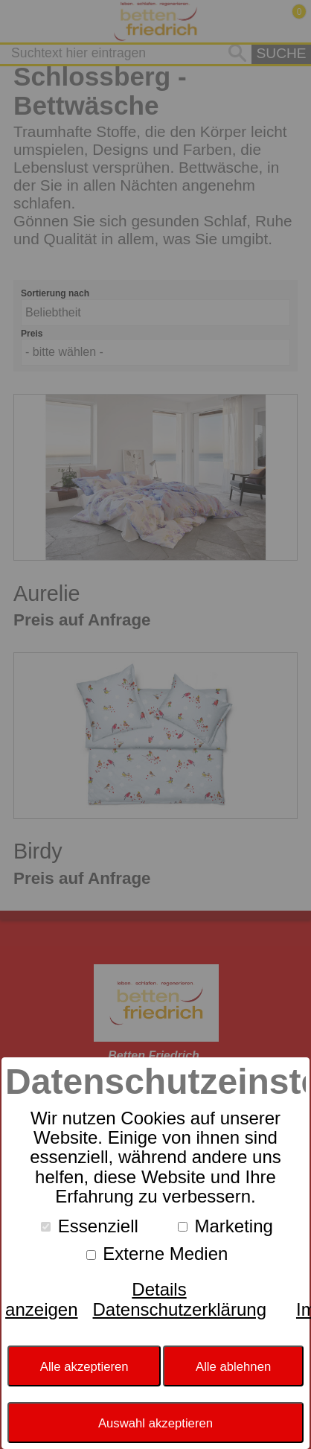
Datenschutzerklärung (179, 1309)
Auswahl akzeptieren (155, 1423)
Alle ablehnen (233, 1367)
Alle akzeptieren (84, 1367)
